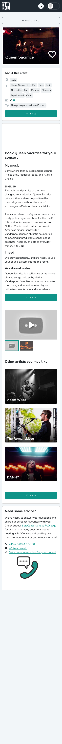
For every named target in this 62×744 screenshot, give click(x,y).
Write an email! (18, 548)
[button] (53, 6)
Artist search (32, 20)
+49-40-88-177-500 (22, 544)
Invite (32, 113)
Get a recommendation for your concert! (32, 552)
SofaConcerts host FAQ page (39, 525)
